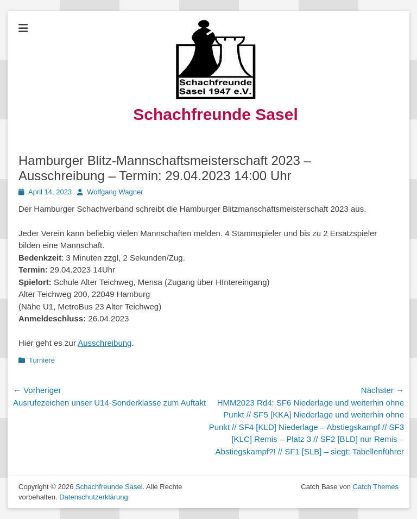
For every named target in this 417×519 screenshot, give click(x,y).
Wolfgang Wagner (115, 192)
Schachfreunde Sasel (215, 114)
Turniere (42, 360)
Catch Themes (376, 487)
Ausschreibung (104, 342)
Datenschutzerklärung (93, 497)
